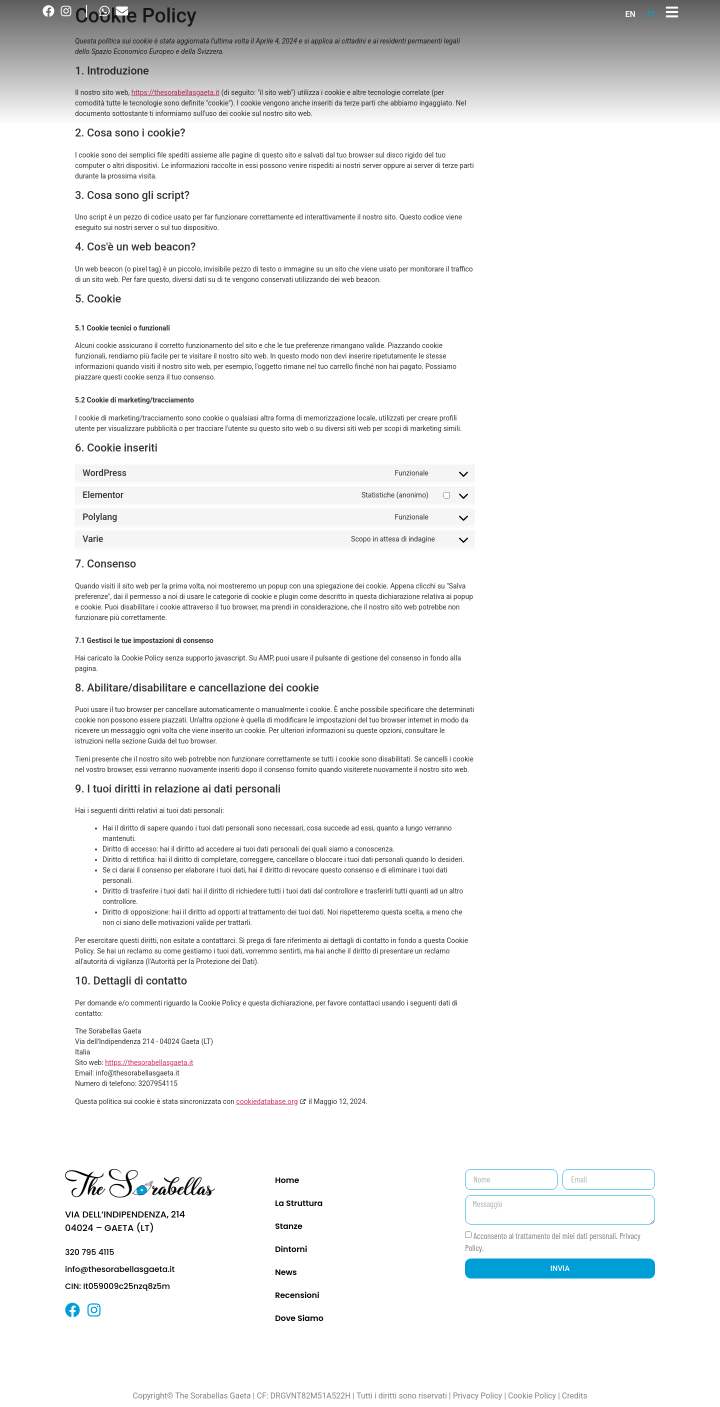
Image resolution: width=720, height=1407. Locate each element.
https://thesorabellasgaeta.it (149, 1062)
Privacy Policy (477, 1395)
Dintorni (291, 1249)
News (286, 1272)
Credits (575, 1395)
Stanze (288, 1226)
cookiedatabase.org (267, 1102)
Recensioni (297, 1295)
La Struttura (298, 1203)
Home (287, 1180)
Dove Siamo (299, 1318)
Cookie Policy (532, 1395)
